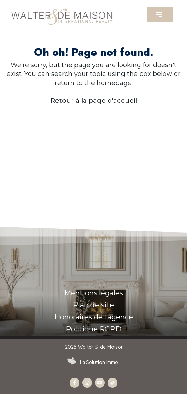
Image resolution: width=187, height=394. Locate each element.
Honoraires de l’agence (93, 317)
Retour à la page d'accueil (93, 101)
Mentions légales (93, 293)
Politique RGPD (93, 329)
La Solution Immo (99, 362)
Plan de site (93, 305)
